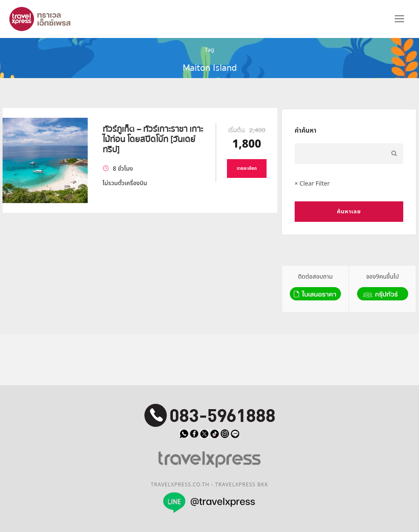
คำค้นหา (305, 131)
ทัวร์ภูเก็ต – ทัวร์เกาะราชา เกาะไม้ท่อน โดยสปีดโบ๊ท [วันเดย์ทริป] (153, 139)
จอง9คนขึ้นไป (382, 288)
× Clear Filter (312, 183)
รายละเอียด (247, 168)
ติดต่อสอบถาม (315, 288)
